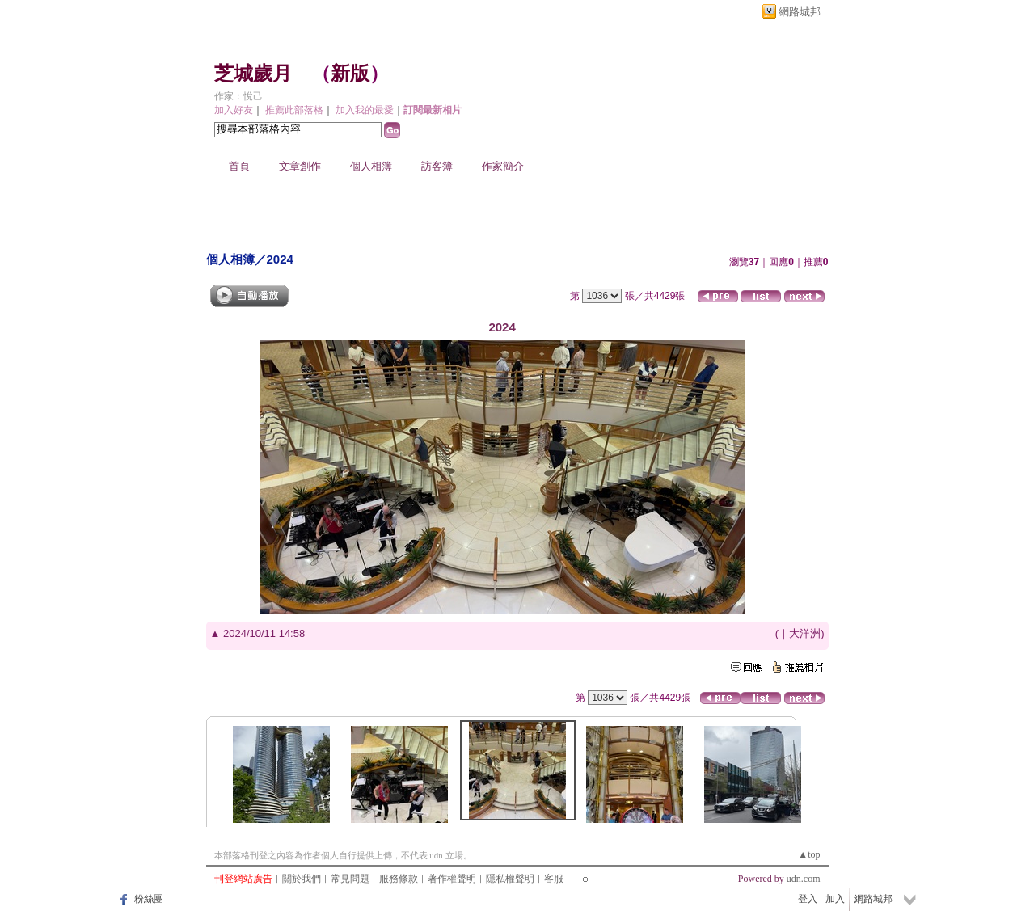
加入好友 (233, 110)
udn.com (804, 878)
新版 (350, 73)
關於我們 (301, 878)
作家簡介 (503, 166)
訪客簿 (437, 166)
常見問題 (350, 878)
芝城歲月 (253, 73)
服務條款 (398, 878)
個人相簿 (371, 166)
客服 (553, 878)
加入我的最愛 (365, 110)
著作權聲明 (452, 878)
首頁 (239, 166)
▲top (809, 854)
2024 (280, 259)
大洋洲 (805, 633)
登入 (807, 899)
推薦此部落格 (294, 110)
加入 (835, 899)
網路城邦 (800, 12)
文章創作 (300, 166)
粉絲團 (148, 899)
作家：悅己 (238, 96)
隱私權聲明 (510, 878)
